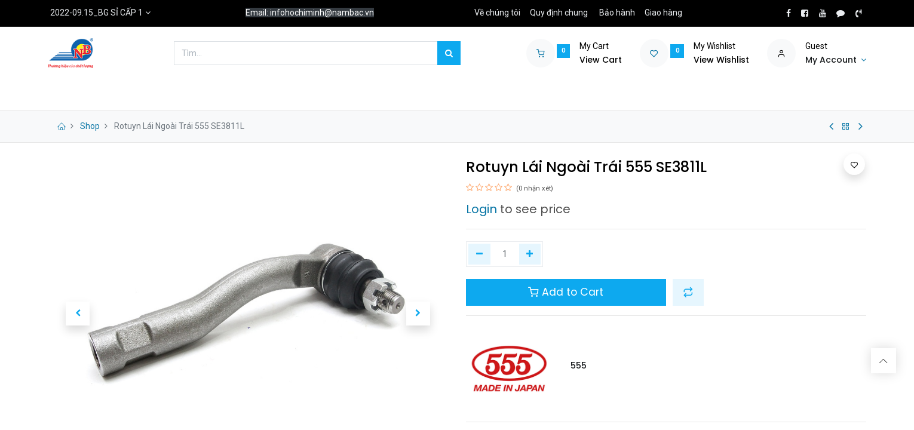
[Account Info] (835, 60)
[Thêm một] (530, 254)
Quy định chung (559, 12)
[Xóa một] (479, 254)
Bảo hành (617, 12)
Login (481, 209)
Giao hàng (663, 12)
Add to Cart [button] (565, 292)
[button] (78, 313)
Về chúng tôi (497, 12)
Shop (90, 126)
